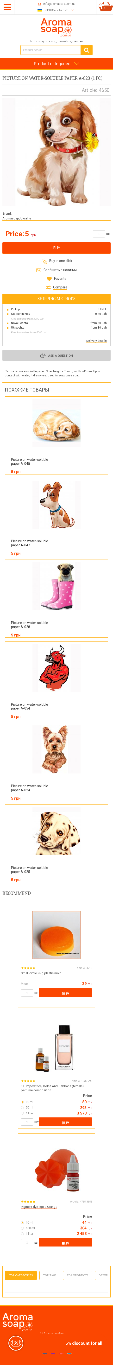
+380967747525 (55, 10)
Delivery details (96, 341)
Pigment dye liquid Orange (39, 1207)
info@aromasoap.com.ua (59, 4)
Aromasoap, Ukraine (16, 218)
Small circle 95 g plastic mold (41, 973)
